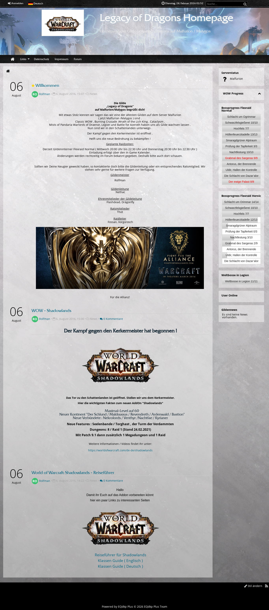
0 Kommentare (111, 319)
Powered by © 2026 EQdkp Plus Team (134, 606)
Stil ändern (253, 586)
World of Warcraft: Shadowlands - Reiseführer (73, 472)
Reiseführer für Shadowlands (120, 554)
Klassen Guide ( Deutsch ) (120, 566)
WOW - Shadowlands (51, 310)
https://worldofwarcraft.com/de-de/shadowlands (120, 450)
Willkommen (47, 85)
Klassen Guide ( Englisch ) (120, 560)
